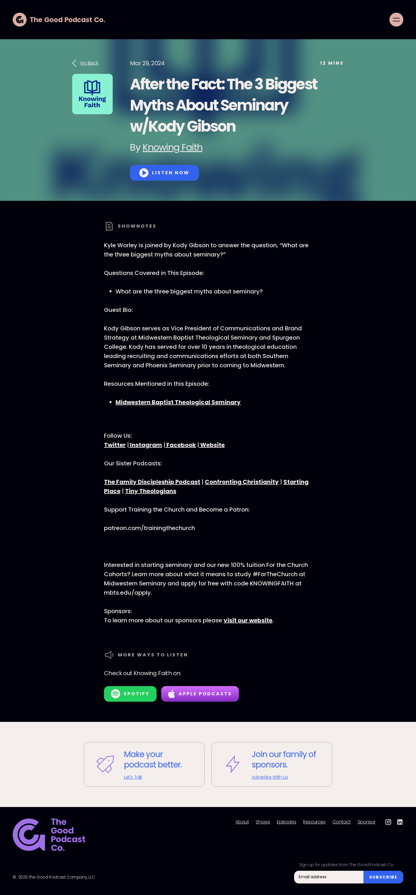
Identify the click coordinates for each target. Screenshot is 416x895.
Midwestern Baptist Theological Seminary (178, 402)
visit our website (248, 620)
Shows (263, 822)
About (242, 822)
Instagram (145, 445)
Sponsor (367, 822)
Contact (342, 822)
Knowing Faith (173, 147)
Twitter (115, 445)
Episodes (286, 822)
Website (212, 445)
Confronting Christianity (242, 482)
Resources (314, 822)
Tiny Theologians (150, 491)
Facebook (180, 445)
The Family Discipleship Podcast (152, 482)
